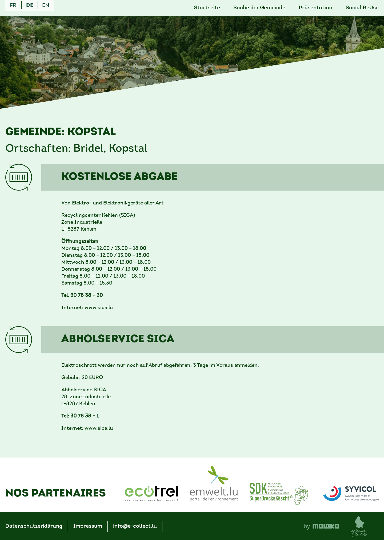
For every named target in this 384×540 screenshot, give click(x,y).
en (45, 5)
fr (13, 5)
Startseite (207, 8)
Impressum (87, 526)
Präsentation (315, 8)
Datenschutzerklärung (33, 526)
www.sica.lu (99, 307)
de (29, 5)
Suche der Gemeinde (259, 8)
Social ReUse (362, 8)
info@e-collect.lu (135, 526)
